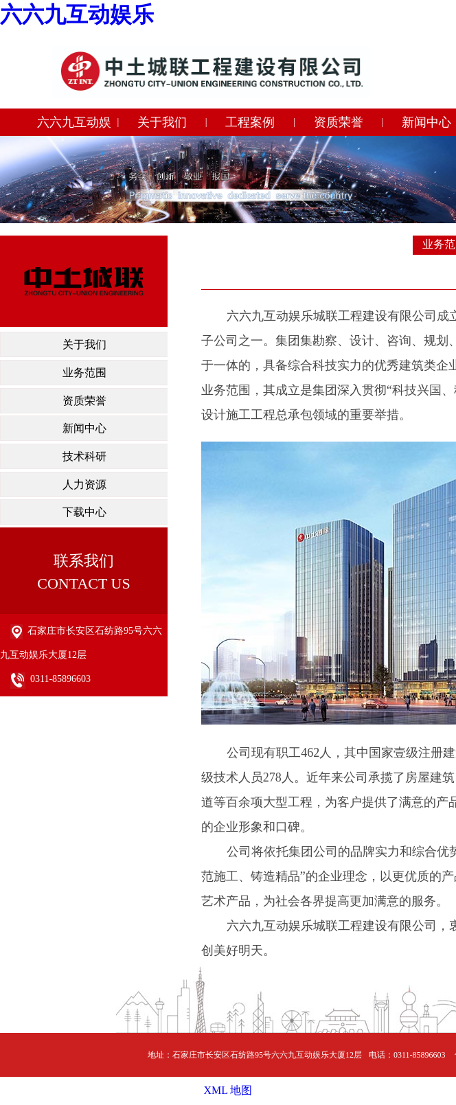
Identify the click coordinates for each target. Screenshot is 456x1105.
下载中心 (84, 512)
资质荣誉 (338, 122)
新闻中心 (84, 428)
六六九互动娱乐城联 (74, 125)
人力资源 (84, 484)
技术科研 (84, 456)
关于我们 (162, 122)
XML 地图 (228, 1090)
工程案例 (250, 122)
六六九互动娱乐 (77, 14)
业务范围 (84, 372)
